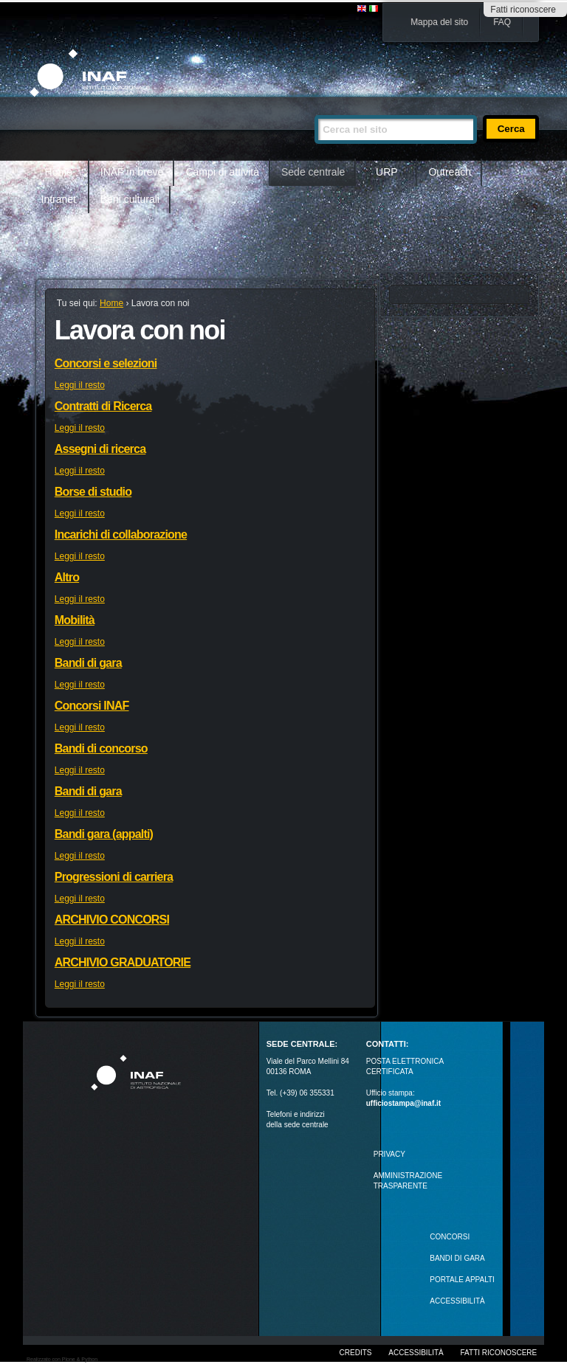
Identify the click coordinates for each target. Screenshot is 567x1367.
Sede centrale (313, 172)
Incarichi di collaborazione (121, 534)
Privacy (389, 1154)
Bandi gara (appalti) (104, 834)
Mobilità (74, 620)
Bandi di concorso (101, 748)
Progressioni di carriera (114, 877)
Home (58, 172)
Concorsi (450, 1237)
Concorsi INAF (92, 705)
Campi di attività (222, 172)
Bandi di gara (88, 663)
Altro (67, 577)
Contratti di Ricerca (103, 406)
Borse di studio (93, 491)
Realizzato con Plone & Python (62, 1359)
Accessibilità (415, 1353)
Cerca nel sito (314, 108)
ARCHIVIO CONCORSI (112, 919)
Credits (356, 1353)
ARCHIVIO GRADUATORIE (122, 962)
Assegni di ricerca (100, 449)
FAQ (502, 22)
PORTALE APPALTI (462, 1280)
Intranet (58, 199)
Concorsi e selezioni (106, 363)
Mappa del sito (439, 22)
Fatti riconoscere (523, 9)
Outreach (449, 172)
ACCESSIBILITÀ (457, 1301)
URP (387, 172)
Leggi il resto (80, 385)
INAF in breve (132, 172)
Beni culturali (129, 199)
